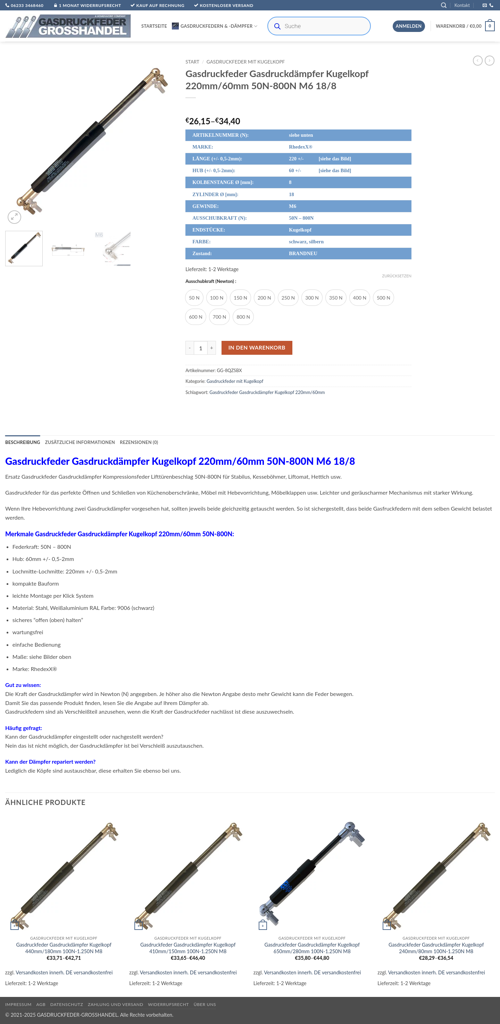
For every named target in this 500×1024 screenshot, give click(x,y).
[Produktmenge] (201, 348)
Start (192, 62)
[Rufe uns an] (491, 5)
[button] (444, 5)
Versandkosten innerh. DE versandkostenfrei (64, 972)
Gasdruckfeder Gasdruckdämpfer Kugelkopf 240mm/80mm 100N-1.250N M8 (436, 948)
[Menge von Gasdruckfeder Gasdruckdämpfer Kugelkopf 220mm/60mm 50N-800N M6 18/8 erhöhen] (212, 348)
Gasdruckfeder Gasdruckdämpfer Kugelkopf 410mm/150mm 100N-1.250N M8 (188, 948)
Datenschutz (66, 1004)
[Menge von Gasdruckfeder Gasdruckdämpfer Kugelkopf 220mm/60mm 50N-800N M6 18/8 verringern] (189, 348)
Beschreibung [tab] (22, 442)
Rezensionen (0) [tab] (139, 442)
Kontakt (462, 5)
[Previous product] (489, 60)
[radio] (194, 297)
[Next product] (478, 60)
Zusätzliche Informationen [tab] (80, 442)
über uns (205, 1004)
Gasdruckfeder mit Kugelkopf (246, 62)
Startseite (154, 26)
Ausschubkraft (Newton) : (210, 281)
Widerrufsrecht (168, 1004)
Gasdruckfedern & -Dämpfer (214, 26)
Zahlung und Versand (115, 1004)
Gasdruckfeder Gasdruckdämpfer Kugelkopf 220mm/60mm (267, 392)
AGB (41, 1004)
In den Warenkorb (256, 347)
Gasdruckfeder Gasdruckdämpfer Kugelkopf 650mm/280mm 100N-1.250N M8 (312, 948)
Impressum (18, 1004)
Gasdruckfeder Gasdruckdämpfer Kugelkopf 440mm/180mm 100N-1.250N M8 (63, 948)
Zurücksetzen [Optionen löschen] (396, 276)
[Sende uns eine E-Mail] (485, 5)
